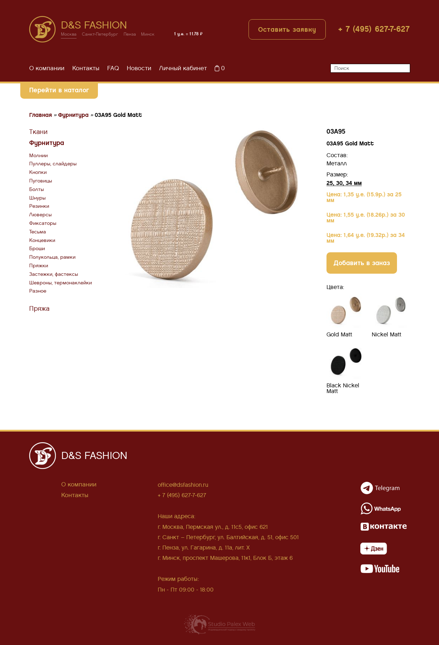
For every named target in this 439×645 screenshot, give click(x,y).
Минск (148, 34)
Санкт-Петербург (100, 34)
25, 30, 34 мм (344, 183)
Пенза (130, 34)
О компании (46, 68)
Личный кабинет (183, 68)
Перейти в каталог (59, 90)
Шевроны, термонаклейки (60, 283)
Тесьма (37, 232)
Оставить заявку (287, 30)
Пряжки (38, 266)
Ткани (38, 132)
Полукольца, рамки (52, 257)
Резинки (39, 206)
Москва (69, 34)
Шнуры (37, 198)
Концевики (42, 240)
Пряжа (39, 309)
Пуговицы (40, 181)
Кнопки (38, 173)
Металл (336, 163)
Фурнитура (46, 143)
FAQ (113, 68)
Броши (37, 249)
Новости (139, 68)
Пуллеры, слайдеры (53, 164)
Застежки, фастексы (53, 274)
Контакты (85, 68)
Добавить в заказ (362, 263)
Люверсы (40, 215)
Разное (37, 291)
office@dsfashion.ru (183, 485)
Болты (36, 189)
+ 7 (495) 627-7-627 (374, 29)
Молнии (38, 156)
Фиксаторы (42, 224)
